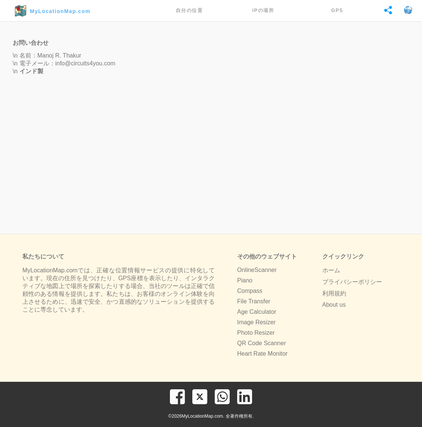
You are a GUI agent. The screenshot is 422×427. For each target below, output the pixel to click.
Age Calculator (256, 312)
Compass (250, 291)
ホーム (331, 270)
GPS (337, 10)
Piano (244, 280)
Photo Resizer (256, 332)
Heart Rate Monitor (262, 353)
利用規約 (334, 293)
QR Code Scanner (261, 343)
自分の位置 (189, 10)
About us (334, 304)
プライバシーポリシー (352, 282)
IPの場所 (263, 10)
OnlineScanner (257, 270)
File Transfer (253, 301)
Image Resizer (256, 322)
